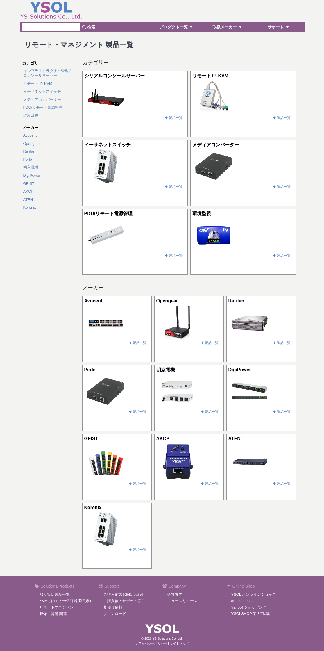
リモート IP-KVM (37, 83)
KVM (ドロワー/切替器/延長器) (65, 601)
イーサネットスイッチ (42, 91)
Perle (27, 159)
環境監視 (30, 115)
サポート (279, 27)
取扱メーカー (227, 27)
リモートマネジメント (58, 607)
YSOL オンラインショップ (253, 594)
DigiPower (31, 175)
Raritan (29, 151)
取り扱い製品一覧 (55, 594)
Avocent (30, 135)
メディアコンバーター (42, 99)
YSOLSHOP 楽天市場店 (251, 613)
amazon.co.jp (242, 601)
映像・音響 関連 (53, 613)
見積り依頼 (112, 607)
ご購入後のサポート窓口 (124, 601)
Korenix (29, 207)
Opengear (31, 143)
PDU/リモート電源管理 (42, 107)
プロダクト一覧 (176, 27)
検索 (88, 27)
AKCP (28, 191)
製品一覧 (173, 118)
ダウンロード (114, 613)
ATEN (28, 199)
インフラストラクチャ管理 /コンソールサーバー (47, 73)
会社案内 (174, 594)
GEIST (29, 183)
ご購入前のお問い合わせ (124, 594)
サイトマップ (179, 643)
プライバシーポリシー (151, 643)
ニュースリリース (182, 601)
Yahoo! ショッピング (249, 607)
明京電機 (30, 167)
